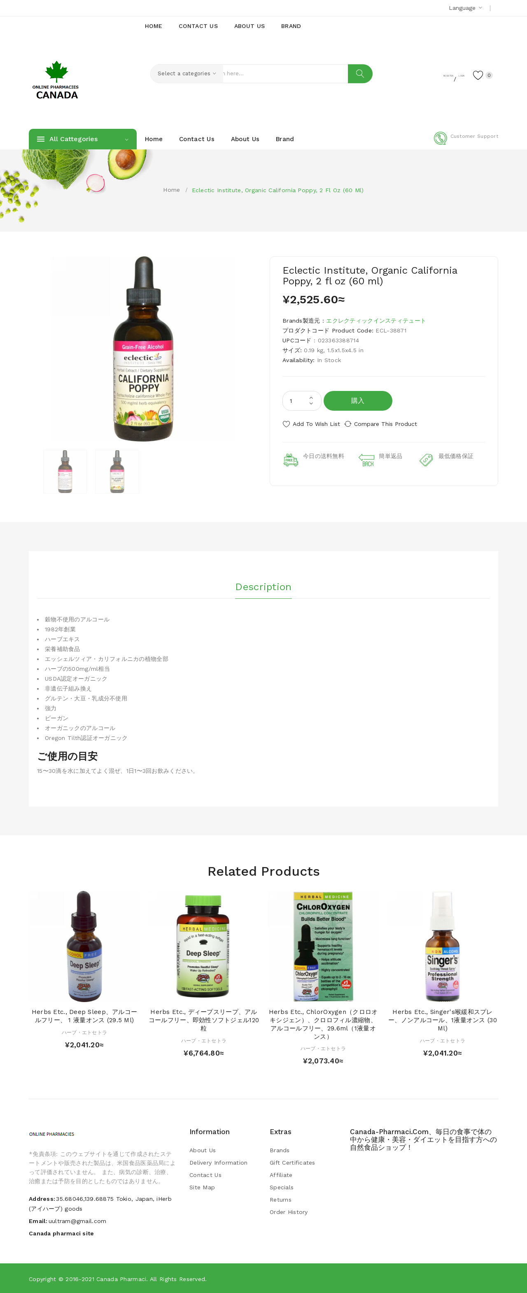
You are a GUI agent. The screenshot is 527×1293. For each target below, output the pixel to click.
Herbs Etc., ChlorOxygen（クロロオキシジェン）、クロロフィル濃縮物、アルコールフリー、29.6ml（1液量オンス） (323, 1024)
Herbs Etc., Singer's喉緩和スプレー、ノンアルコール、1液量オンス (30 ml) (442, 1020)
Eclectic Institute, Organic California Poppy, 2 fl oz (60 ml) (278, 190)
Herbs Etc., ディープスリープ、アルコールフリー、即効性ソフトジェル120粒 (204, 1020)
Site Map (202, 1187)
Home (171, 189)
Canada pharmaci (121, 1278)
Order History (289, 1211)
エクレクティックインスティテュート (376, 320)
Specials (282, 1187)
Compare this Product (393, 424)
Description (263, 584)
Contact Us (205, 1174)
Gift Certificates (292, 1162)
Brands (280, 1149)
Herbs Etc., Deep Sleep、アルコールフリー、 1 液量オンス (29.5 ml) (85, 1015)
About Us (202, 1149)
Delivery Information (218, 1162)
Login (447, 74)
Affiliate (281, 1174)
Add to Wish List (316, 424)
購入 (358, 401)
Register (416, 74)
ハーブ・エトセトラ (84, 1032)
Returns (280, 1199)
